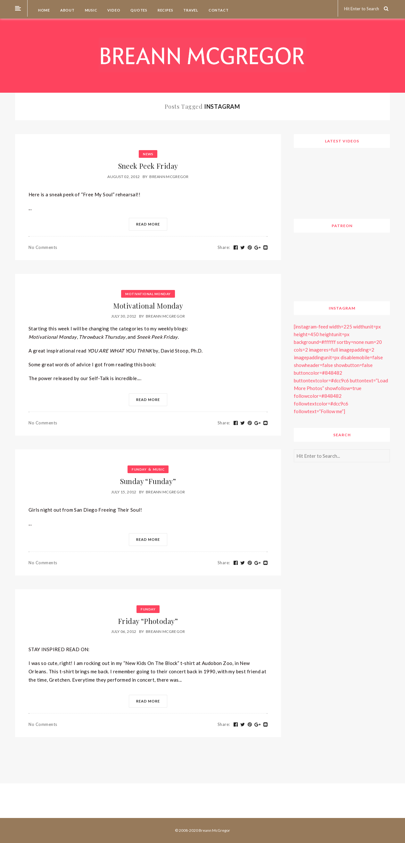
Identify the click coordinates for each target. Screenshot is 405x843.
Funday (139, 469)
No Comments (43, 247)
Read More (148, 224)
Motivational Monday (148, 294)
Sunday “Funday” (148, 481)
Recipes (165, 10)
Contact (218, 10)
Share (224, 247)
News (148, 154)
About (67, 10)
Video (113, 10)
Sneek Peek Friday (148, 166)
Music (90, 10)
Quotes (138, 10)
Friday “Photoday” (148, 621)
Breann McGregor (169, 176)
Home (43, 10)
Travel (190, 10)
